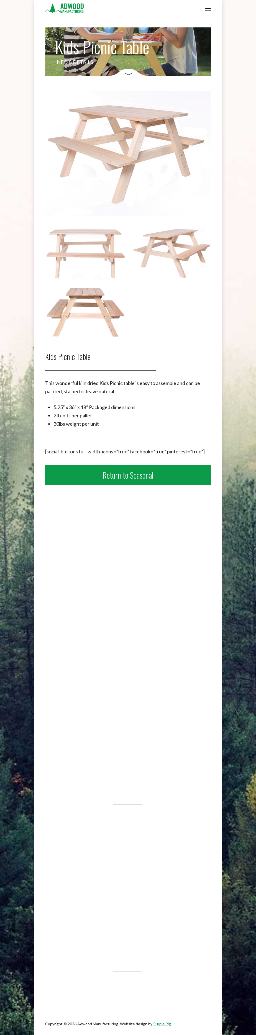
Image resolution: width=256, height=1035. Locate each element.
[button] (208, 8)
